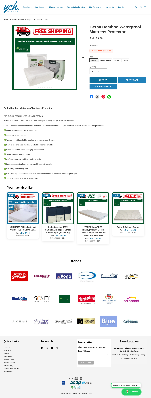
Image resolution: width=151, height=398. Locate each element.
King (126, 60)
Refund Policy (87, 393)
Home (6, 19)
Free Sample (8, 357)
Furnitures (40, 7)
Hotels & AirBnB (9, 360)
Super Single (105, 60)
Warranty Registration (76, 7)
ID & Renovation (95, 7)
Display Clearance (56, 7)
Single (93, 60)
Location (6, 354)
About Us (7, 348)
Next (83, 58)
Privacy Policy (8, 365)
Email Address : (84, 351)
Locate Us (110, 7)
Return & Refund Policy (11, 368)
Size (91, 57)
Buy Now (103, 80)
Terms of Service (9, 363)
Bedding (27, 7)
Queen (117, 60)
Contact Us (7, 351)
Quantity (93, 67)
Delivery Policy (8, 371)
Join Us (121, 7)
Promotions (94, 46)
